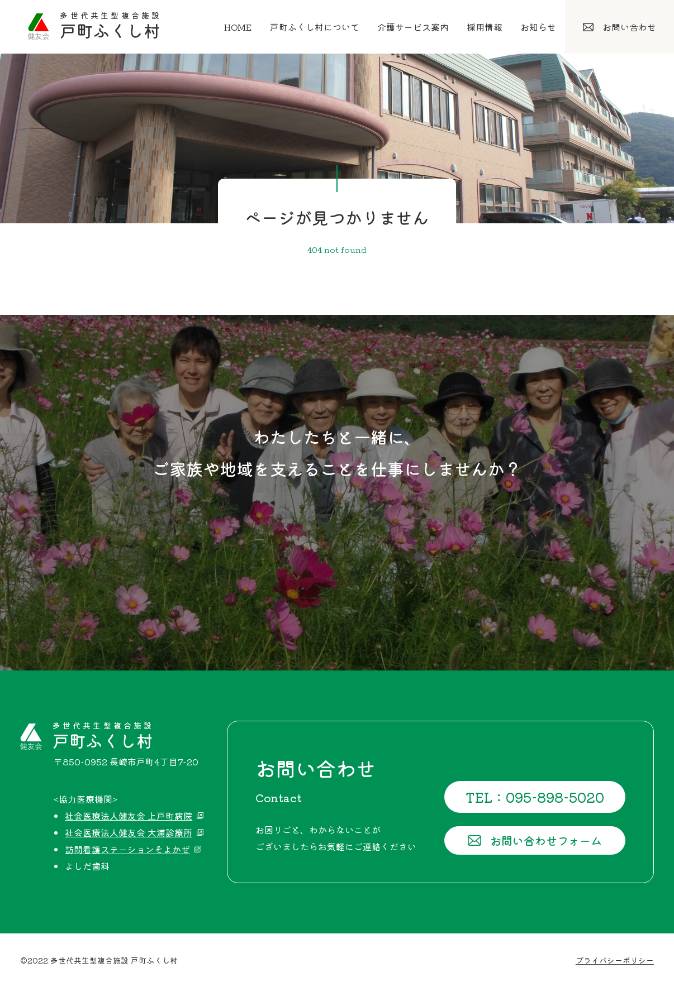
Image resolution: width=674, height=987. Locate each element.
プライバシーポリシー (615, 960)
